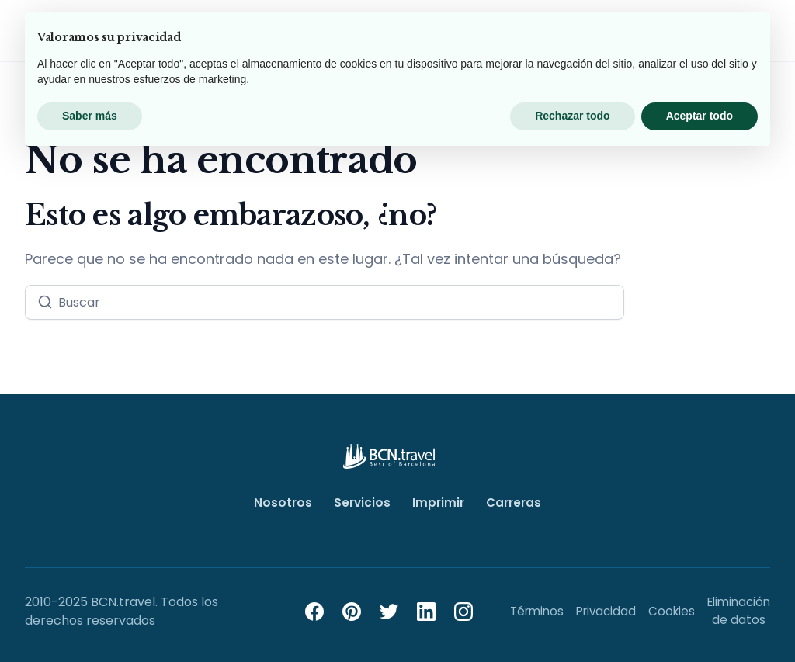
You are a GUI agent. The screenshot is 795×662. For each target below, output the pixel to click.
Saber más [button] (89, 619)
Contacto (629, 36)
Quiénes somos (528, 35)
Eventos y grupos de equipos (263, 35)
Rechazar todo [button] (572, 619)
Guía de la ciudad (401, 36)
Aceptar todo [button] (699, 619)
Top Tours (152, 35)
